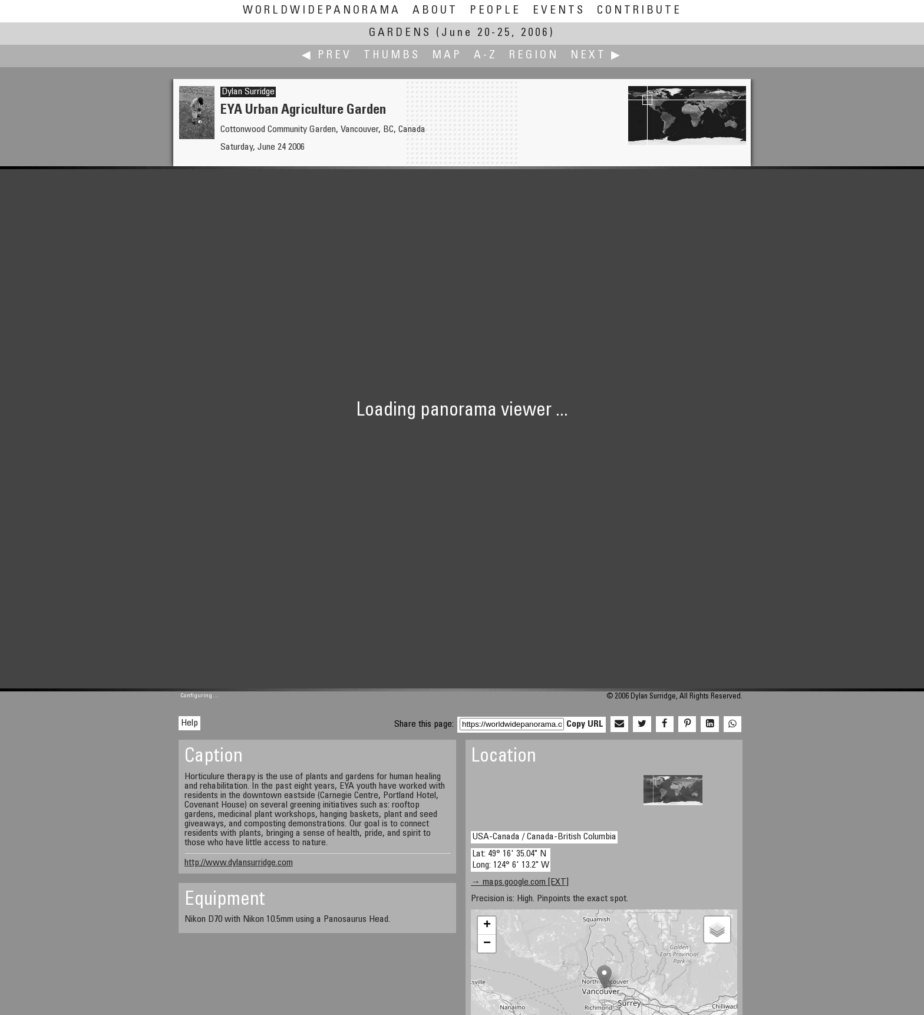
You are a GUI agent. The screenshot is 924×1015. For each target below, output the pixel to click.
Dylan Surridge (248, 92)
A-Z (485, 55)
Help (189, 723)
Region (534, 55)
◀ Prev (327, 55)
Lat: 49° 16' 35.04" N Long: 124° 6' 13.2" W (510, 859)
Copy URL (584, 724)
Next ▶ (596, 55)
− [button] (487, 944)
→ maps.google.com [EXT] (520, 882)
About (435, 11)
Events (559, 11)
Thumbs (392, 55)
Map (447, 55)
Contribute (639, 11)
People (495, 11)
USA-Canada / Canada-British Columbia (544, 837)
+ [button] (487, 925)
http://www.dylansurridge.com (238, 863)
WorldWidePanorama (322, 11)
